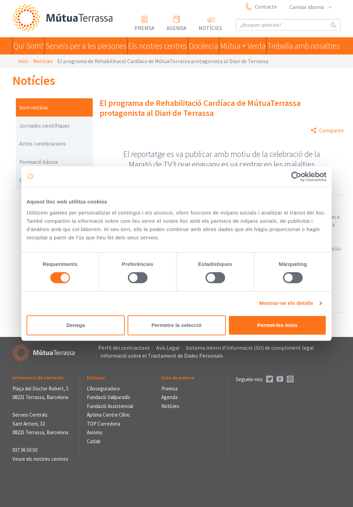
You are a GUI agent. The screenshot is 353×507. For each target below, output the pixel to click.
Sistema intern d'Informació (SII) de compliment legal (250, 347)
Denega (75, 325)
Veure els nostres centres (40, 459)
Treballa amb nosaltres (306, 46)
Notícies (210, 27)
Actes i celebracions (42, 143)
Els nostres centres (156, 46)
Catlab (94, 441)
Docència (204, 46)
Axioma (94, 432)
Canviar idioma (310, 6)
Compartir (331, 130)
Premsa (144, 27)
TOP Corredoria (103, 423)
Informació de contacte (37, 378)
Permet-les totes (277, 325)
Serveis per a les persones (88, 46)
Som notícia (33, 107)
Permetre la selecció (176, 325)
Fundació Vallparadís (108, 397)
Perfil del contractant (124, 347)
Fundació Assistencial (110, 406)
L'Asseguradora (103, 388)
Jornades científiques (44, 125)
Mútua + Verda (246, 46)
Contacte (266, 6)
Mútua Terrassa (64, 18)
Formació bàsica (38, 161)
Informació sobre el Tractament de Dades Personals (161, 355)
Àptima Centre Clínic (108, 414)
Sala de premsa (177, 378)
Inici (23, 61)
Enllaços (96, 378)
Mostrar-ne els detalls (286, 303)
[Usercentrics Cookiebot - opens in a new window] (296, 176)
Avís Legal (168, 347)
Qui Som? (31, 46)
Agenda (176, 27)
